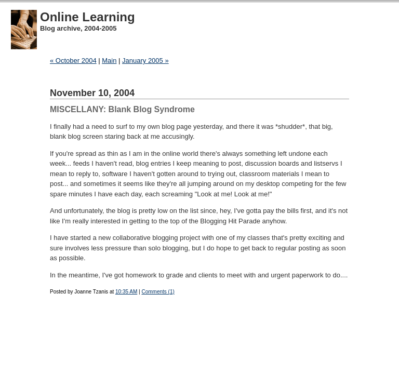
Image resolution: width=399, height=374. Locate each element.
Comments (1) (157, 292)
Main (109, 60)
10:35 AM (126, 292)
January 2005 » (145, 60)
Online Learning (87, 17)
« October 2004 (73, 60)
